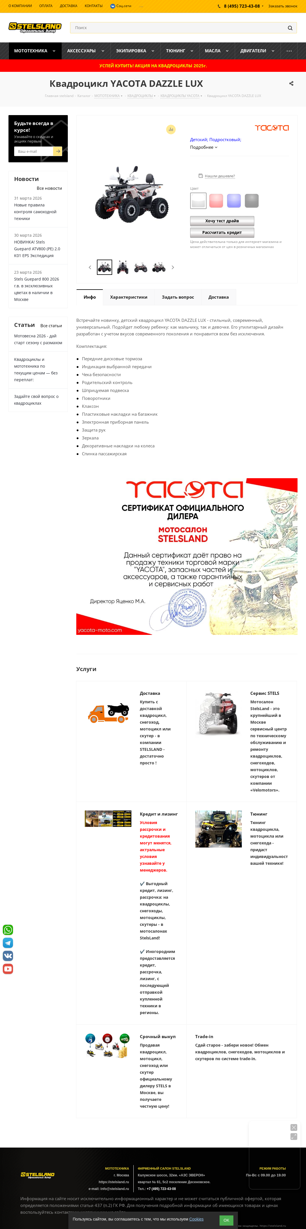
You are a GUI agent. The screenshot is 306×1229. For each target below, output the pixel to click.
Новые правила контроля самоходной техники (35, 211)
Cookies (196, 1219)
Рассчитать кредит (222, 232)
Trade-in (204, 1036)
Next (173, 267)
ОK (226, 1220)
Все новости (49, 188)
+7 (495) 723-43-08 (161, 1189)
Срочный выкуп (158, 1036)
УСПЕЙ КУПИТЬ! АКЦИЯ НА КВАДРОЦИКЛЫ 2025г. (153, 65)
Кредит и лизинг (159, 814)
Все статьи (51, 325)
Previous (90, 267)
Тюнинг (258, 814)
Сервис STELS (264, 693)
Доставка (150, 693)
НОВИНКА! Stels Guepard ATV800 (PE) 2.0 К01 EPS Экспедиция (37, 248)
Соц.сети (120, 6)
